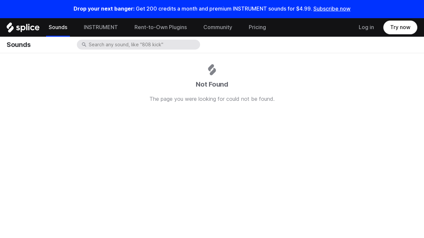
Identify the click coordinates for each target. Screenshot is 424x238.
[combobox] (144, 44)
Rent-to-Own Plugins (160, 27)
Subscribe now (331, 9)
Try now (400, 27)
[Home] (23, 29)
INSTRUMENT (101, 27)
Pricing (257, 27)
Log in (366, 27)
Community (217, 27)
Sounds (58, 27)
